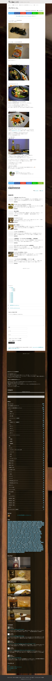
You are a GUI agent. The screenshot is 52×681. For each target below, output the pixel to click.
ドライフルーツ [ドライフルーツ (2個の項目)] (37, 528)
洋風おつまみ (26, 465)
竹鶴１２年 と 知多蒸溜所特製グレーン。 (15, 607)
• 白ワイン (26, 428)
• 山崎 (26, 454)
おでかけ (26, 507)
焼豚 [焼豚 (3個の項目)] (24, 526)
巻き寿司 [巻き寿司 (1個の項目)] (27, 543)
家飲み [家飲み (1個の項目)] (23, 533)
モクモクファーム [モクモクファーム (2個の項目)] (25, 528)
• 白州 (26, 456)
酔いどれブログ (26, 403)
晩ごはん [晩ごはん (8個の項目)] (29, 525)
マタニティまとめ (26, 489)
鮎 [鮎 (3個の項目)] (27, 526)
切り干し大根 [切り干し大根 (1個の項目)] (36, 549)
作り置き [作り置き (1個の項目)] (10, 552)
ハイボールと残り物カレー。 (20, 231)
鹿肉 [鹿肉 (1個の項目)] (13, 537)
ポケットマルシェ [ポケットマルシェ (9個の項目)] (19, 525)
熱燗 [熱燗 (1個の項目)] (23, 547)
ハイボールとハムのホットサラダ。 (14, 568)
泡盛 (26, 445)
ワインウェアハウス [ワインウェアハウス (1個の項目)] (26, 539)
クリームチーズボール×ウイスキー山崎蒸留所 (24, 245)
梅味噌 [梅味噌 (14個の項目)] (20, 523)
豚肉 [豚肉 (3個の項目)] (10, 527)
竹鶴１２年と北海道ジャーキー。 (14, 581)
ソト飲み (26, 474)
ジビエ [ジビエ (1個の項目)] (16, 538)
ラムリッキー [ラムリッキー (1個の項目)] (33, 533)
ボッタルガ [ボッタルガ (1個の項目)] (15, 536)
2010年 (11, 301)
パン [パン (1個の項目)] (17, 549)
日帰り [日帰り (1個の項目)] (27, 547)
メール (9, 331)
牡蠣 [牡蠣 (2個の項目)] (22, 532)
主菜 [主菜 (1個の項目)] (14, 539)
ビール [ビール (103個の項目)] (40, 521)
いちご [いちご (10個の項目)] (39, 523)
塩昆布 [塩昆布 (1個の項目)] (41, 549)
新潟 (26, 493)
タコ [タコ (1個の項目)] (36, 547)
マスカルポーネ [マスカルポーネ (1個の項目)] (40, 546)
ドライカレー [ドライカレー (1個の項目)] (41, 548)
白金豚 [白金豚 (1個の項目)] (28, 537)
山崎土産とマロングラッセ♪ (20, 197)
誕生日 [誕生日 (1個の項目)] (17, 537)
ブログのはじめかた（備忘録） (26, 509)
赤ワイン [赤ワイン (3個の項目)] (40, 526)
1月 (13, 290)
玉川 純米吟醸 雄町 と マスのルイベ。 (24, 515)
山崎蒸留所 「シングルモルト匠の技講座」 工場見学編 (25, 238)
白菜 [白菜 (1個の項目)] (30, 541)
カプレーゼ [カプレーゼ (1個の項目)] (32, 538)
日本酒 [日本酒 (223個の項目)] (15, 521)
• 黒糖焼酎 (26, 443)
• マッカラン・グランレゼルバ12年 (26, 449)
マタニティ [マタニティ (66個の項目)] (16, 522)
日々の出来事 (26, 491)
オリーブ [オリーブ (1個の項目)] (10, 539)
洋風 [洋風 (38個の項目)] (35, 522)
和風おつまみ (26, 463)
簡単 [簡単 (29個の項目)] (42, 522)
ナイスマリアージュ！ (18, 218)
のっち (42, 190)
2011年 (11, 300)
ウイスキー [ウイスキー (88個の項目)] (11, 522)
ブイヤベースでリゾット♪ (14, 308)
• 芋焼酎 (26, 439)
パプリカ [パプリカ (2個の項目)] (14, 532)
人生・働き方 (32, 677)
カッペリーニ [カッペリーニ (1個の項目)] (38, 538)
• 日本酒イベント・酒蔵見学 (26, 422)
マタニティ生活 (26, 487)
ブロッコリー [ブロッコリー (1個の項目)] (30, 549)
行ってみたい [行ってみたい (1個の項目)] (30, 546)
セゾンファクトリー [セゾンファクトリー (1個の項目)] (20, 548)
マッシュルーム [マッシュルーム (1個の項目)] (34, 548)
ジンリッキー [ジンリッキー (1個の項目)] (27, 532)
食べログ (9, 669)
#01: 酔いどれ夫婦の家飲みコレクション (26, 407)
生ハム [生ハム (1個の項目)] (16, 547)
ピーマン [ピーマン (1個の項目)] (18, 542)
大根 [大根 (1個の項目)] (17, 544)
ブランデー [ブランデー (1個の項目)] (35, 541)
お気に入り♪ (26, 485)
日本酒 (26, 420)
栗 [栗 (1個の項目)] (22, 542)
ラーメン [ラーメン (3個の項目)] (35, 526)
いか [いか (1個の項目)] (21, 544)
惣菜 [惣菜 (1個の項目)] (35, 546)
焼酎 (26, 437)
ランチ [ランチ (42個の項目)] (21, 522)
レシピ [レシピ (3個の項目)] (30, 526)
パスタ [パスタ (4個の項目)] (20, 526)
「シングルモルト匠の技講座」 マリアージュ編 (24, 259)
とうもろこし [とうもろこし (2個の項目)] (35, 531)
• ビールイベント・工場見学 (26, 418)
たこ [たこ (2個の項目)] (26, 531)
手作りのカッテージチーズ (16, 130)
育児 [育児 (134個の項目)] (24, 521)
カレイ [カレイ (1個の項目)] (13, 544)
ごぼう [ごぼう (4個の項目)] (10, 526)
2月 (13, 289)
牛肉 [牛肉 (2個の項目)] (18, 532)
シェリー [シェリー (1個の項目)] (10, 543)
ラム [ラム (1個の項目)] (10, 533)
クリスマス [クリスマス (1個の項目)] (38, 542)
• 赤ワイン (26, 426)
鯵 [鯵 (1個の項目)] (34, 542)
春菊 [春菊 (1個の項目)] (14, 542)
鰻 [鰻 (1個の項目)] (42, 542)
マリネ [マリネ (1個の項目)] (39, 543)
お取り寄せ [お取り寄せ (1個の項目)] (28, 533)
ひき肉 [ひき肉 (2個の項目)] (24, 527)
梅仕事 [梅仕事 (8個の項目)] (24, 525)
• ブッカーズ (26, 451)
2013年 (11, 298)
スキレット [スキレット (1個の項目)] (32, 547)
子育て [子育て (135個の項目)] (20, 521)
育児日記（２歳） (26, 502)
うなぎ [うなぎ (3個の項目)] (13, 527)
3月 (13, 288)
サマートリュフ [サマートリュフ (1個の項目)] (21, 538)
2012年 (11, 299)
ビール (26, 409)
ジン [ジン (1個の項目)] (32, 532)
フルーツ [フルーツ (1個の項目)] (10, 536)
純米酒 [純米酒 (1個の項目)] (10, 548)
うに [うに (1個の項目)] (23, 541)
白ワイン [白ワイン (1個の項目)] (39, 532)
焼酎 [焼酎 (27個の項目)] (10, 523)
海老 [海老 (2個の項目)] (14, 528)
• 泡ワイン (26, 432)
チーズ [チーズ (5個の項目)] (42, 525)
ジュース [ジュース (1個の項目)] (19, 552)
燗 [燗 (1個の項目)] (9, 546)
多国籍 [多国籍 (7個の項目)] (33, 525)
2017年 (11, 293)
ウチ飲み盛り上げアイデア (26, 480)
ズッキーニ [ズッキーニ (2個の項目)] (35, 527)
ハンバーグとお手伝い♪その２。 (21, 252)
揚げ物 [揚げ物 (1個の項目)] (24, 537)
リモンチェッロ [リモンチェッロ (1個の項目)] (38, 536)
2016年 (11, 294)
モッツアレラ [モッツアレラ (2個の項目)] (18, 528)
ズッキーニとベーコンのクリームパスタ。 (23, 204)
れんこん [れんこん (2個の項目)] (31, 528)
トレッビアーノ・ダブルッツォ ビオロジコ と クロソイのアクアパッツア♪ (21, 643)
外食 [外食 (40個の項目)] (26, 522)
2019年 (11, 287)
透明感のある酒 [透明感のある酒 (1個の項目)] (26, 544)
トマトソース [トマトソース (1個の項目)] (38, 537)
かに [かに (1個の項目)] (23, 552)
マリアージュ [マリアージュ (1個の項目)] (39, 533)
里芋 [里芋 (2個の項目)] (23, 531)
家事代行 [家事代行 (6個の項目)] (38, 525)
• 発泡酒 (26, 411)
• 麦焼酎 (26, 441)
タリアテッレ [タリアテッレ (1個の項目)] (11, 538)
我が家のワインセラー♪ (13, 305)
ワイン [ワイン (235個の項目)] (10, 521)
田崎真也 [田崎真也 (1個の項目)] (30, 542)
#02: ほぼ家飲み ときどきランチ (26, 405)
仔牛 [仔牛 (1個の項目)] (10, 537)
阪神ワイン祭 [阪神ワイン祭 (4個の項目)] (15, 526)
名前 (9, 327)
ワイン (26, 424)
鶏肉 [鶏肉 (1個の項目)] (20, 549)
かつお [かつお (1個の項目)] (39, 541)
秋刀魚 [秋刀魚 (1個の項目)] (14, 548)
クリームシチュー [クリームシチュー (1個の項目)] (11, 549)
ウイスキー (40, 10)
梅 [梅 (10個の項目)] (43, 523)
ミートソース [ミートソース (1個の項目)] (19, 539)
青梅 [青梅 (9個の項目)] (13, 525)
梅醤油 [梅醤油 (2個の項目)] (39, 527)
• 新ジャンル (26, 413)
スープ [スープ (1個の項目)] (32, 539)
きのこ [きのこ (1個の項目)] (40, 544)
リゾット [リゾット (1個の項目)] (25, 542)
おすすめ (27, 677)
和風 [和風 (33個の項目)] (38, 522)
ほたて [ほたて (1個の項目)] (26, 541)
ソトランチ (26, 478)
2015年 (11, 295)
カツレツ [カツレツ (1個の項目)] (33, 537)
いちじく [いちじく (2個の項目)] (30, 531)
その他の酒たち (26, 460)
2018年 (11, 292)
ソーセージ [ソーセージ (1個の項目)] (25, 549)
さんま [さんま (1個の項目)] (31, 544)
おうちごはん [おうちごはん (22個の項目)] (14, 523)
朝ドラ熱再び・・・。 (18, 225)
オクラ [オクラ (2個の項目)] (10, 528)
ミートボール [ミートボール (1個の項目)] (25, 536)
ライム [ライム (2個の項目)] (14, 531)
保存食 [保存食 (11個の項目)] (34, 523)
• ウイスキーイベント (26, 458)
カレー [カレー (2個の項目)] (10, 532)
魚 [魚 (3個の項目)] (17, 527)
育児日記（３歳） (26, 505)
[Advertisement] (17, 276)
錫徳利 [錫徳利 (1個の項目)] (10, 542)
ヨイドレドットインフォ (27, 679)
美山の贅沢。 (17, 211)
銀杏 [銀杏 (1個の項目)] (20, 547)
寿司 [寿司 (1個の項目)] (23, 543)
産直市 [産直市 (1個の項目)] (14, 552)
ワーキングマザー (26, 496)
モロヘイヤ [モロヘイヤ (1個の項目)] (11, 541)
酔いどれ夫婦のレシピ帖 (12, 668)
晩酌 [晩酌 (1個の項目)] (35, 532)
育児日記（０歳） (26, 498)
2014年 (11, 297)
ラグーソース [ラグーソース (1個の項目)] (32, 536)
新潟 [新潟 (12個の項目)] (30, 523)
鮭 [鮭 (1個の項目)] (14, 543)
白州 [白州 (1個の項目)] (26, 546)
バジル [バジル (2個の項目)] (18, 531)
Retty (9, 665)
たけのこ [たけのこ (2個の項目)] (10, 531)
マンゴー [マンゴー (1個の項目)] (20, 536)
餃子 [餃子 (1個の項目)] (15, 541)
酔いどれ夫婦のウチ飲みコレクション (15, 666)
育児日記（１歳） (26, 500)
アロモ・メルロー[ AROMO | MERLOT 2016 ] (16, 629)
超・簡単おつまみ (26, 469)
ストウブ (26, 471)
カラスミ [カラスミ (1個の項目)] (27, 538)
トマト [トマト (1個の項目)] (13, 533)
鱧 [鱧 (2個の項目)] (40, 531)
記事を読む (16, 201)
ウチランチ (26, 476)
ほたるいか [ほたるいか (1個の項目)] (36, 544)
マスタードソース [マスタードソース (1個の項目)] (28, 548)
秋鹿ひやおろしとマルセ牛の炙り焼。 (15, 657)
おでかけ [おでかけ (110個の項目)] (29, 521)
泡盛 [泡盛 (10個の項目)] (10, 525)
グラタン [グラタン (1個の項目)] (35, 543)
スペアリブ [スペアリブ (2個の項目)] (29, 527)
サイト (9, 334)
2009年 (11, 302)
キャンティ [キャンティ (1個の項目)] (18, 533)
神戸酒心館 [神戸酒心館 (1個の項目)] (41, 547)
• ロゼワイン (26, 430)
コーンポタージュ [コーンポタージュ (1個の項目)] (14, 546)
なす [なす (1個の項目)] (10, 544)
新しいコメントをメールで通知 (15, 338)
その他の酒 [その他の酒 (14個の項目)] (25, 523)
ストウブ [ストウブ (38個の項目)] (30, 522)
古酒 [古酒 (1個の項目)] (21, 537)
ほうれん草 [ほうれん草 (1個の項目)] (18, 543)
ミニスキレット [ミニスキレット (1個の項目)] (37, 539)
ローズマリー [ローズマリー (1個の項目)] (21, 546)
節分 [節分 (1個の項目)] (31, 543)
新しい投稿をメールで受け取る (15, 340)
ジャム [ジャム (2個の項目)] (20, 527)
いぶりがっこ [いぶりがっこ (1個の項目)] (11, 547)
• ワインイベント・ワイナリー (26, 435)
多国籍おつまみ (26, 467)
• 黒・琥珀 (26, 416)
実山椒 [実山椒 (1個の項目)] (18, 541)
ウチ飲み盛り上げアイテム (26, 482)
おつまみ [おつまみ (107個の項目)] (35, 521)
